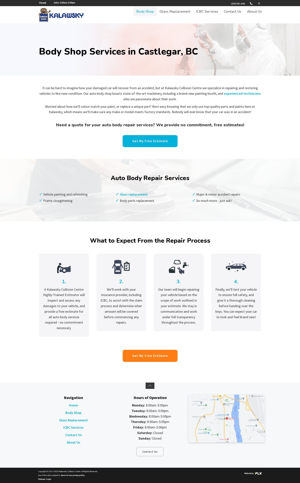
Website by (253, 473)
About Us (254, 14)
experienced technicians (242, 93)
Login (48, 479)
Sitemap (41, 479)
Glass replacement (134, 194)
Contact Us (232, 14)
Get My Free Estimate (150, 141)
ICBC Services (207, 14)
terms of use (66, 475)
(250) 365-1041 (238, 3)
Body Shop (145, 14)
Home (73, 405)
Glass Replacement (175, 14)
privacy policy (79, 475)
